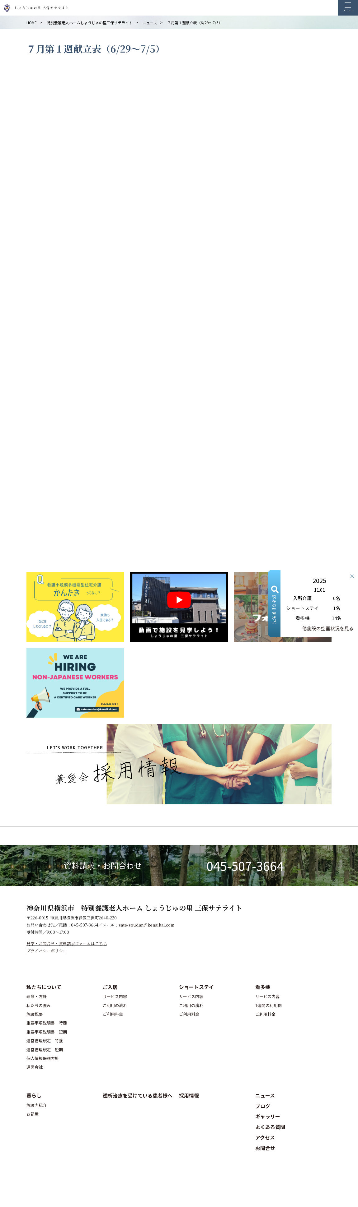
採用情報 (189, 1095)
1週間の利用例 (268, 1005)
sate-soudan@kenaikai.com (146, 925)
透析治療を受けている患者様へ (137, 1095)
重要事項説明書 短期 (46, 1032)
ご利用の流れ (115, 1005)
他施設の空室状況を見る (328, 628)
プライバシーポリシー (46, 951)
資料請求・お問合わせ (103, 865)
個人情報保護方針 (42, 1058)
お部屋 (32, 1114)
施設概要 (34, 1014)
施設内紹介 (36, 1105)
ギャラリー (267, 1116)
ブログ (262, 1106)
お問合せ (265, 1148)
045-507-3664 (245, 866)
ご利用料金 (113, 1014)
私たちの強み (38, 1005)
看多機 (262, 987)
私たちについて (43, 987)
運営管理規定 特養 (44, 1040)
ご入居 (110, 987)
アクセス (265, 1137)
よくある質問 (270, 1127)
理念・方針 (36, 996)
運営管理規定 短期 (44, 1049)
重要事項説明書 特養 (46, 1023)
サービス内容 (115, 996)
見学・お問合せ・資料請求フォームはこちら (66, 943)
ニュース (265, 1095)
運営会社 (34, 1067)
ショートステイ (196, 987)
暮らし (33, 1095)
